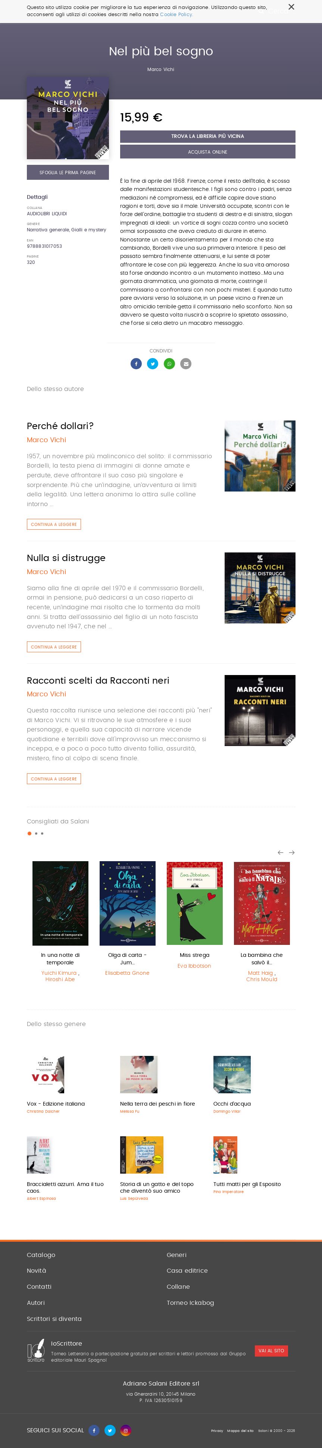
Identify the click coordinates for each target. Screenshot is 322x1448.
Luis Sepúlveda (134, 1199)
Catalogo (41, 1255)
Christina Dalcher (43, 1111)
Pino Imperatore (228, 1192)
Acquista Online (207, 152)
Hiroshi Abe (60, 979)
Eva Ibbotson (194, 966)
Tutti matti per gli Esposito (247, 1184)
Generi (177, 1255)
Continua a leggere (54, 525)
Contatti (39, 1287)
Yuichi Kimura (59, 973)
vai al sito (271, 1351)
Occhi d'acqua (232, 1104)
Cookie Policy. (176, 14)
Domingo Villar (227, 1111)
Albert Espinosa (41, 1199)
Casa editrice (187, 1271)
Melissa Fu (130, 1111)
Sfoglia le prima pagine (68, 172)
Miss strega (194, 955)
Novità (36, 1271)
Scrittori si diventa (54, 1319)
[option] (60, 923)
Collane (178, 1287)
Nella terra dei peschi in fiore (158, 1104)
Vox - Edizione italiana (56, 1104)
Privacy (217, 1431)
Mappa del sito (240, 1431)
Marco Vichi (160, 69)
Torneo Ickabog (191, 1303)
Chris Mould (261, 979)
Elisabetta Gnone (127, 973)
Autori (36, 1303)
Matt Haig (260, 973)
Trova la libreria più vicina (207, 136)
